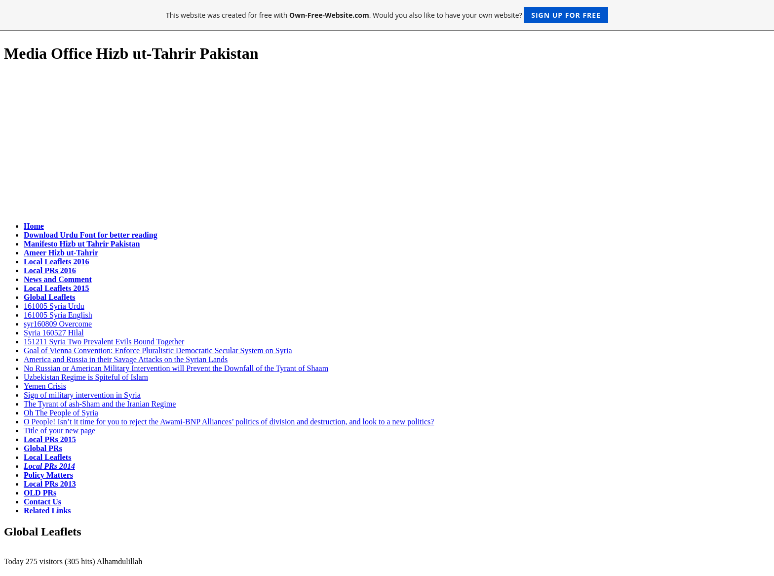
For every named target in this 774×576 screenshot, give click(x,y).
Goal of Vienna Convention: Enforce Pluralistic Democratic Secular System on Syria (158, 350)
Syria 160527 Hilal (54, 333)
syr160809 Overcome (58, 324)
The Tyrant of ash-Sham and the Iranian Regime (100, 404)
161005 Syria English (58, 315)
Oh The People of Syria (61, 413)
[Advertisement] (387, 143)
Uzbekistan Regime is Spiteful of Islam (86, 377)
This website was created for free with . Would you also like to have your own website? (387, 15)
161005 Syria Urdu (54, 306)
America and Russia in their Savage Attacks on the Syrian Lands (126, 359)
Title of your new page (59, 430)
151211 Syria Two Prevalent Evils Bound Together (104, 341)
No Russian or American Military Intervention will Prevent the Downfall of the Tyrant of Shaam (176, 368)
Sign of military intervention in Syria (82, 395)
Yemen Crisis (45, 386)
